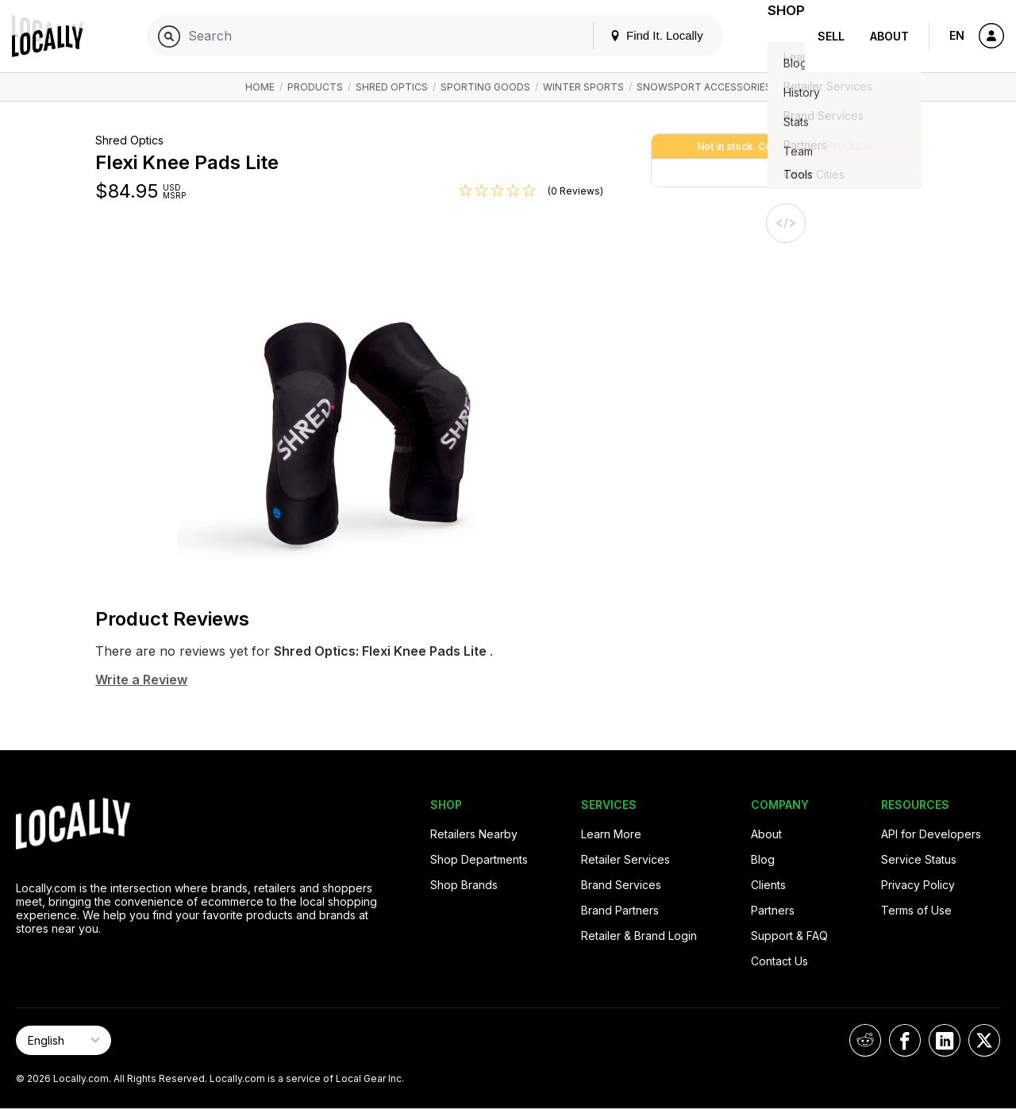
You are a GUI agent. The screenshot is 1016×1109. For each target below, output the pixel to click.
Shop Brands (464, 884)
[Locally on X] (984, 1040)
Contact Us (779, 961)
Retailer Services (625, 859)
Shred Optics (392, 87)
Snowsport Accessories (704, 87)
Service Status (918, 859)
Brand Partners (620, 910)
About (889, 36)
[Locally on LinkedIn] (944, 1040)
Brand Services (621, 884)
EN (956, 35)
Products (315, 87)
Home (260, 87)
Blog (763, 859)
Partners (773, 910)
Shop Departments (479, 859)
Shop (776, 36)
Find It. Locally (636, 35)
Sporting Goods (485, 87)
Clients (768, 884)
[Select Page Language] (63, 1040)
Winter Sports (583, 87)
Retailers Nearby (474, 834)
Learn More (611, 834)
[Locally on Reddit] (865, 1040)
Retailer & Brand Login (639, 935)
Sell (831, 36)
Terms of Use (916, 910)
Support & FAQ (789, 935)
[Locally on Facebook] (905, 1040)
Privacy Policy (918, 884)
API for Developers (931, 834)
